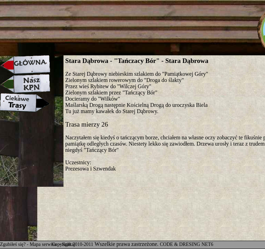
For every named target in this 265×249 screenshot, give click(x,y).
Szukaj (68, 244)
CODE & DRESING (180, 244)
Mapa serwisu (44, 244)
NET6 (207, 244)
